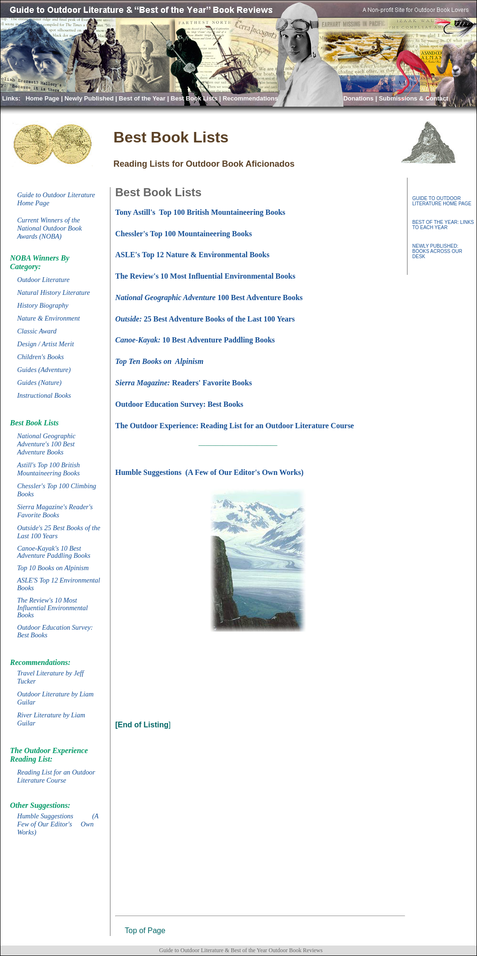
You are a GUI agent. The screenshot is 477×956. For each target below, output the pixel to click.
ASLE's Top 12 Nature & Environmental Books (192, 255)
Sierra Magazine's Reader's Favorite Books (55, 511)
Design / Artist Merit (45, 344)
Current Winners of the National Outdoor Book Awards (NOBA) (49, 228)
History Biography (43, 305)
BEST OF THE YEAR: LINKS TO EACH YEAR (443, 225)
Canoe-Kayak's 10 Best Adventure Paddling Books (53, 552)
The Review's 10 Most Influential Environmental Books (52, 607)
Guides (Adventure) (44, 369)
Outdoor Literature (43, 279)
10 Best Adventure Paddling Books (195, 340)
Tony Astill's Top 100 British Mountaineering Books (200, 212)
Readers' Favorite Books (183, 383)
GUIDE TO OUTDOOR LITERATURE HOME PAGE (441, 201)
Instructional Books (44, 395)
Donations (358, 98)
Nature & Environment (48, 318)
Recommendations (251, 98)
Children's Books (40, 357)
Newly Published (88, 98)
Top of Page (145, 930)
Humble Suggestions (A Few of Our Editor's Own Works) (58, 824)
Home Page (43, 98)
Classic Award (37, 331)
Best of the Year (142, 98)
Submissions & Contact (413, 98)
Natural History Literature (53, 292)
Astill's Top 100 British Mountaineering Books (48, 469)
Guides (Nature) (39, 382)
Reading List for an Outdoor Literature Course (56, 776)
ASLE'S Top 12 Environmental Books (58, 584)
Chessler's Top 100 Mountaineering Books (183, 234)
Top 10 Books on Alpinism (53, 568)
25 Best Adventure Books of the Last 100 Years (205, 319)
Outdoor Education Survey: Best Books (55, 631)
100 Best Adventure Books (209, 297)
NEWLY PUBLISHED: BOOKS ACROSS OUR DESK (437, 251)
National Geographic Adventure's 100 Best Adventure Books (46, 444)
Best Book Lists (194, 98)
